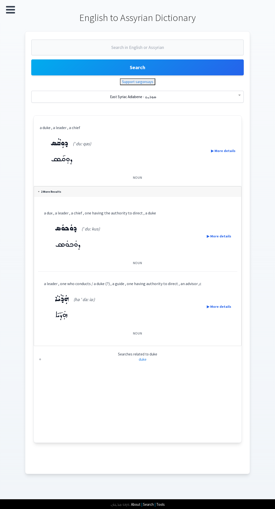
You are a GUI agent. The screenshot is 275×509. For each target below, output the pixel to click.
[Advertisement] (138, 408)
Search (137, 67)
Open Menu (10, 9)
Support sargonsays (137, 81)
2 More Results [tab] (49, 191)
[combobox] (137, 49)
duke (142, 359)
